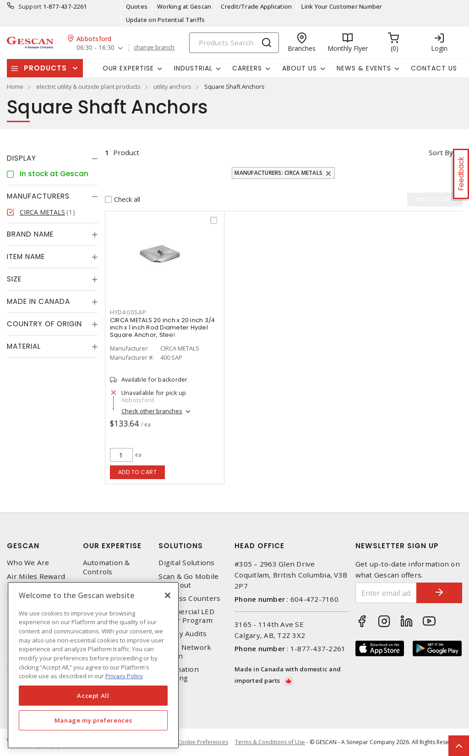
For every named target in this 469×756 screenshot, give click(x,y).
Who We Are (28, 562)
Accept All (93, 695)
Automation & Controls (106, 567)
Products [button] (45, 68)
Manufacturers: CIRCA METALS (278, 173)
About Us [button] (299, 68)
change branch (154, 47)
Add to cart (137, 472)
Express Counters (189, 598)
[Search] (234, 42)
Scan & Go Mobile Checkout (188, 580)
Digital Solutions (186, 562)
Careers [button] (247, 68)
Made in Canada (38, 301)
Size (14, 279)
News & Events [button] (364, 68)
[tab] (52, 158)
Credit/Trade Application (256, 6)
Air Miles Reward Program (36, 580)
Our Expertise (112, 546)
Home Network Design (184, 651)
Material (24, 346)
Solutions (180, 546)
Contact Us (434, 68)
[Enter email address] (386, 593)
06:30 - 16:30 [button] (95, 48)
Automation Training (178, 673)
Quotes (137, 6)
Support (30, 6)
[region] (93, 665)
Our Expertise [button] (128, 68)
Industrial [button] (193, 68)
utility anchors (172, 86)
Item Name (26, 256)
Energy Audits (182, 633)
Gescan (23, 546)
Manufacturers (38, 196)
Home (15, 86)
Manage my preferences (93, 720)
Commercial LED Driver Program (186, 616)
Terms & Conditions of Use (270, 742)
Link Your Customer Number (341, 6)
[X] (168, 595)
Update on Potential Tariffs (165, 20)
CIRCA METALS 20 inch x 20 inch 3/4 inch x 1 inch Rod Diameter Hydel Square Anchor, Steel (162, 327)
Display (21, 158)
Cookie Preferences (202, 742)
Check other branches (151, 411)
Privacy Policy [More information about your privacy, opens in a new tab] (124, 676)
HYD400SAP (128, 312)
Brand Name (30, 234)
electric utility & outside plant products (88, 86)
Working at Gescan (184, 6)
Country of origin (44, 324)
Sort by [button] (441, 152)
